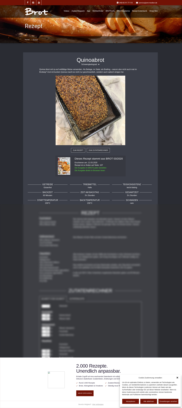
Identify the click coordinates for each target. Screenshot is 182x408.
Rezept (35, 40)
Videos (66, 11)
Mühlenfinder (98, 11)
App (88, 11)
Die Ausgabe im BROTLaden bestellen (90, 168)
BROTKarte (110, 11)
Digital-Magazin (78, 11)
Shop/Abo (153, 11)
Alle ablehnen (148, 401)
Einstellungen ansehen (168, 401)
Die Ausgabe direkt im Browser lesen (90, 170)
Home (27, 40)
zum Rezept (78, 150)
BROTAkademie (123, 11)
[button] (177, 377)
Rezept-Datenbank (139, 11)
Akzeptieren (130, 401)
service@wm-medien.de (148, 3)
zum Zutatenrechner (98, 150)
